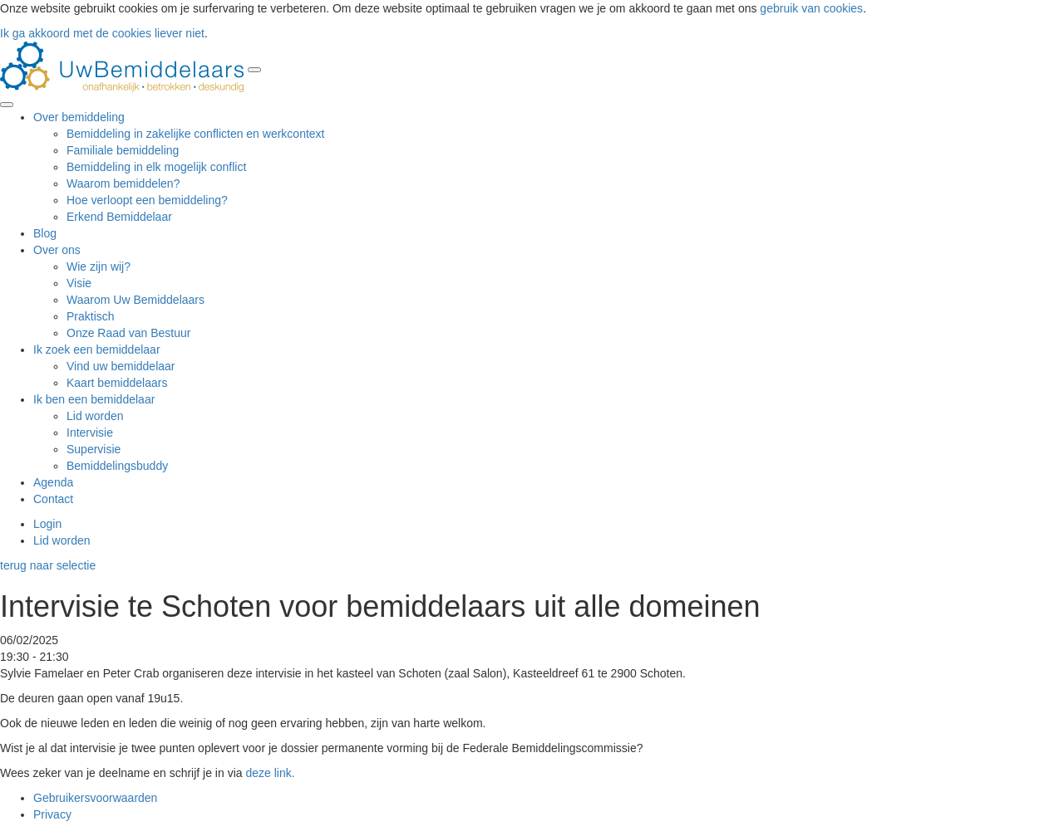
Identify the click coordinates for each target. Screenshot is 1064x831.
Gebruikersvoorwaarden (95, 797)
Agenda (53, 482)
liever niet (179, 33)
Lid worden (62, 540)
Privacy (52, 814)
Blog (45, 233)
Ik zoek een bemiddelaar (96, 349)
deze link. (269, 773)
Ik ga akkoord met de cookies (75, 33)
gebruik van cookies (809, 8)
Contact (53, 499)
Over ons (57, 250)
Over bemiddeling (79, 117)
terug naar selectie (48, 565)
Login (47, 523)
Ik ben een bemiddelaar (94, 399)
